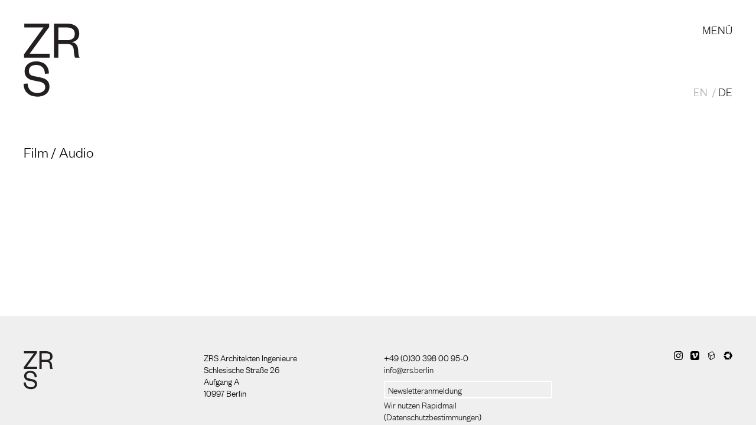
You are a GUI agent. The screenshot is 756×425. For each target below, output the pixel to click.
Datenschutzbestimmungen (432, 416)
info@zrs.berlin (409, 368)
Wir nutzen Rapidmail (420, 404)
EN (700, 91)
